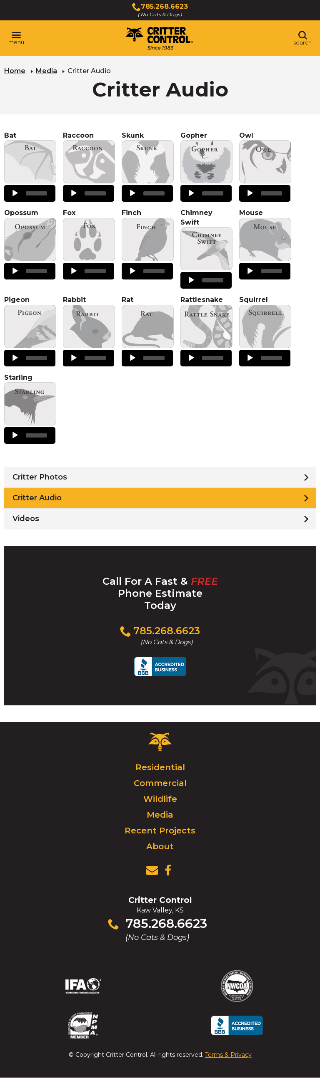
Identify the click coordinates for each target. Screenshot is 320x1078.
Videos (25, 518)
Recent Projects (160, 831)
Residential (160, 767)
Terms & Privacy (228, 1054)
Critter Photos (39, 477)
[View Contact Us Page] (152, 870)
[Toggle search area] (302, 38)
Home (14, 71)
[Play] (15, 193)
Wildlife (160, 799)
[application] (29, 193)
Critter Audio (37, 497)
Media (46, 71)
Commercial (160, 783)
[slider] (36, 193)
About (160, 846)
